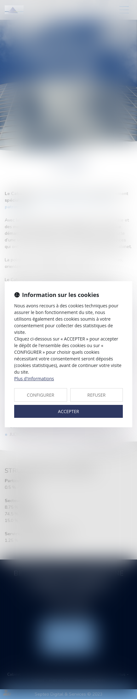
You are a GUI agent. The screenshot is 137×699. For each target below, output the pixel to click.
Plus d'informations (34, 379)
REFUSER (96, 395)
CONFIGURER (40, 395)
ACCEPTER (68, 411)
